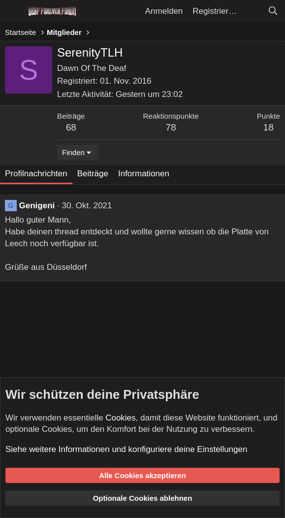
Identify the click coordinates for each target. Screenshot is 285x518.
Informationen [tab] (143, 173)
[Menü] (13, 11)
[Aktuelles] (252, 11)
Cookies (120, 417)
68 (71, 127)
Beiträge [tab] (92, 173)
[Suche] (272, 11)
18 (268, 127)
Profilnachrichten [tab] (36, 173)
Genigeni (37, 205)
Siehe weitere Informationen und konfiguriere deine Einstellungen (126, 449)
